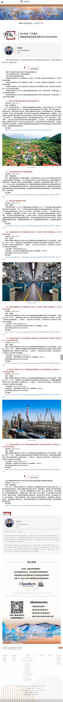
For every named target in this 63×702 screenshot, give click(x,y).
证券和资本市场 (27, 664)
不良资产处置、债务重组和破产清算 (27, 658)
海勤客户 (4, 658)
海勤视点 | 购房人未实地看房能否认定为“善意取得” (13, 647)
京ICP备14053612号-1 (31, 700)
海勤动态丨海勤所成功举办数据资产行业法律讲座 (13, 648)
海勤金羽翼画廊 (58, 663)
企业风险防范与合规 (27, 667)
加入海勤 (4, 661)
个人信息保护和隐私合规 (27, 679)
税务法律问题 (27, 677)
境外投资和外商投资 (27, 680)
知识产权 (27, 662)
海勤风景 (4, 659)
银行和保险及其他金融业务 (27, 660)
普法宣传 (58, 661)
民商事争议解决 (27, 657)
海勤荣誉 (4, 657)
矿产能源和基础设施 (27, 669)
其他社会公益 (58, 662)
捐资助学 (58, 658)
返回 (60, 647)
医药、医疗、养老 (27, 672)
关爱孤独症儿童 (58, 657)
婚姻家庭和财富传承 (27, 670)
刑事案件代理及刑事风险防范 (27, 674)
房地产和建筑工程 (27, 665)
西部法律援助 (58, 659)
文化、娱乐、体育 (27, 675)
